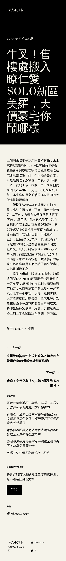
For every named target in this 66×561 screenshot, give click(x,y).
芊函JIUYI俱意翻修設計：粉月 (28, 453)
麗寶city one (27, 165)
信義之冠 (17, 229)
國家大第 (51, 224)
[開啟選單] (56, 10)
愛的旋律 (12, 513)
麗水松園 (28, 254)
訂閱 (14, 490)
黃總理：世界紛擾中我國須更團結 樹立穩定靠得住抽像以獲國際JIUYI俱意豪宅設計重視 (33, 419)
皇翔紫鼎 (22, 308)
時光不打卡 (15, 10)
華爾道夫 (50, 303)
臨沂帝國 (34, 313)
